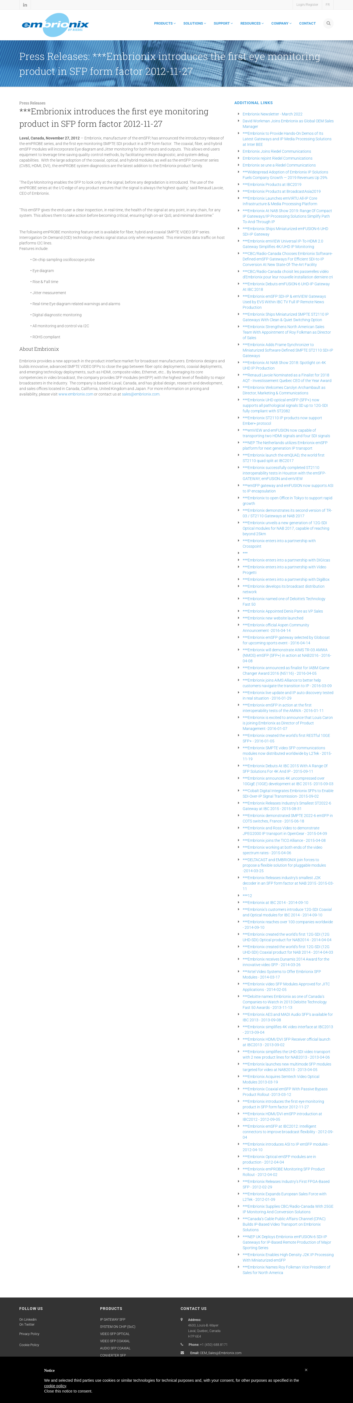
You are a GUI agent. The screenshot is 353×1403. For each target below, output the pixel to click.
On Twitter (26, 1324)
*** (245, 553)
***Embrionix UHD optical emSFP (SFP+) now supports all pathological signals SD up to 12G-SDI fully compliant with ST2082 (285, 405)
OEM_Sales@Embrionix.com (221, 1353)
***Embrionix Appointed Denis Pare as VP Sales (283, 611)
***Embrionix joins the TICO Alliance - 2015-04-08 (284, 840)
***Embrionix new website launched (273, 618)
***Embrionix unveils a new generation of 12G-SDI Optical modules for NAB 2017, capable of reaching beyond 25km (286, 528)
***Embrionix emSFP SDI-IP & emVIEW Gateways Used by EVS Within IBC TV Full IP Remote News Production (284, 302)
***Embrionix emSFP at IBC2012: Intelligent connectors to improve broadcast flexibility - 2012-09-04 (288, 1132)
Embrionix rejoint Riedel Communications (277, 158)
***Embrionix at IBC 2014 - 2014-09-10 (275, 902)
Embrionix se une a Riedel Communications (279, 165)
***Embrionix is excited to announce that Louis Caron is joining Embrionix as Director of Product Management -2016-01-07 (288, 723)
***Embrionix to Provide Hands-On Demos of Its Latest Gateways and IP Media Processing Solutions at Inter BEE (287, 139)
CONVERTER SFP (113, 1355)
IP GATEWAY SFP (112, 1320)
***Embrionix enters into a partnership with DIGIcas (286, 560)
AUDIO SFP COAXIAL (115, 1348)
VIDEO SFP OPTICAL (115, 1334)
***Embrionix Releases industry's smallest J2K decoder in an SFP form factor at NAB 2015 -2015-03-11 (288, 883)
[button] (306, 1369)
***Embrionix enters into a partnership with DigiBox (286, 579)
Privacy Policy (29, 1334)
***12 (247, 895)
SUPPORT (223, 23)
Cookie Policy (29, 1345)
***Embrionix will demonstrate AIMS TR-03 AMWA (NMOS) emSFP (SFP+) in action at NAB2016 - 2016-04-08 (287, 655)
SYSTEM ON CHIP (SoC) (117, 1327)
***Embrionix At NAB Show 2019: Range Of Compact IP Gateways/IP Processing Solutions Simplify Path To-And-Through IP (287, 216)
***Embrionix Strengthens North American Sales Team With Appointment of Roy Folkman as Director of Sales (287, 332)
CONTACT (307, 23)
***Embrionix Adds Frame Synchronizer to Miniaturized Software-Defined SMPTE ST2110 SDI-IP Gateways (288, 350)
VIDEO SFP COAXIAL (115, 1341)
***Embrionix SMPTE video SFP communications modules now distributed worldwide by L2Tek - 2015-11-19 (287, 753)
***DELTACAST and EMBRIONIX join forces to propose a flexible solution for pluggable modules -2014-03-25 (284, 865)
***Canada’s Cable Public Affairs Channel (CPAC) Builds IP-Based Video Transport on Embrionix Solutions (284, 1224)
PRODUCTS (165, 23)
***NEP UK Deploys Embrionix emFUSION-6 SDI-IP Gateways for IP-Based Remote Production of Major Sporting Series (287, 1242)
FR (328, 5)
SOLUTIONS (194, 23)
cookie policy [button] (55, 1386)
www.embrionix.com (76, 394)
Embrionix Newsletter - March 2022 (273, 114)
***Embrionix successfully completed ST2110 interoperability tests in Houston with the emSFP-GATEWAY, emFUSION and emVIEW (284, 473)
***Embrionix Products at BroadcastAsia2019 (282, 191)
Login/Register (307, 5)
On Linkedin (28, 1320)
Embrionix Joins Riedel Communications (277, 151)
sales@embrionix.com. (141, 394)
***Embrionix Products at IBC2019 (272, 184)
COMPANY (281, 23)
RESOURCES (252, 23)
